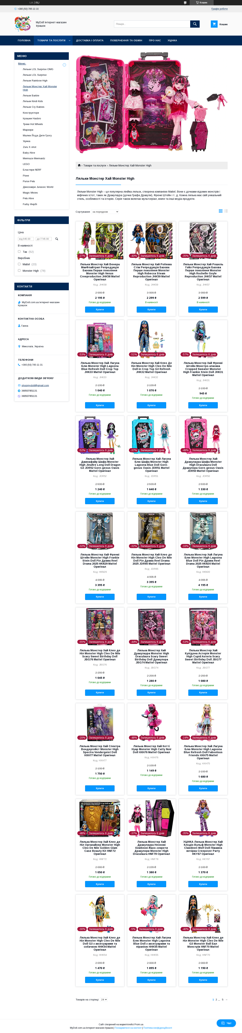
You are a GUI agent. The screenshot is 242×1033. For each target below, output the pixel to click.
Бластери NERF (32, 169)
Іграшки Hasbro (32, 118)
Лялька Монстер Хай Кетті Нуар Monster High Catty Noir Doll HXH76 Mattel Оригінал (151, 749)
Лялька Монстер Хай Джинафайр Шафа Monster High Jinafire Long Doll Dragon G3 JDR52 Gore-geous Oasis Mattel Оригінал (99, 464)
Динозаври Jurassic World (38, 187)
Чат (226, 1023)
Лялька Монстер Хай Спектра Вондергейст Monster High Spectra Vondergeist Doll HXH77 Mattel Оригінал (99, 751)
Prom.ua (138, 1024)
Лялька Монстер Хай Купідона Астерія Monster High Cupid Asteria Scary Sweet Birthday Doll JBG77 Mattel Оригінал (203, 656)
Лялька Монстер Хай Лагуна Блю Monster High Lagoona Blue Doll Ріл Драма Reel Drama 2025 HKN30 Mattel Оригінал (203, 560)
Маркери (28, 129)
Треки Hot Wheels (33, 124)
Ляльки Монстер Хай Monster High (40, 88)
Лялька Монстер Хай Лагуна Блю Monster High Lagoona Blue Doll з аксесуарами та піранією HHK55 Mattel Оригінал (151, 943)
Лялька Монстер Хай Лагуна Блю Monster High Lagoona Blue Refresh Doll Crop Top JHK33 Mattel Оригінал (100, 367)
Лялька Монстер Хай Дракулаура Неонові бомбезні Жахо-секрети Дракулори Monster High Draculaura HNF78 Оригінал (151, 847)
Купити (100, 309)
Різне (26, 175)
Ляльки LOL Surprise (35, 74)
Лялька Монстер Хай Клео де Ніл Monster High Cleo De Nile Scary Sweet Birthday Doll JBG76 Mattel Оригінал (100, 655)
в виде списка (226, 212)
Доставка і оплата (89, 40)
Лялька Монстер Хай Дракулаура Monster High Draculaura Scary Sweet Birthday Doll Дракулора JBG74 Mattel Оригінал (151, 656)
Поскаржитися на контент (128, 1028)
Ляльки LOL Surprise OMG (38, 69)
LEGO (26, 164)
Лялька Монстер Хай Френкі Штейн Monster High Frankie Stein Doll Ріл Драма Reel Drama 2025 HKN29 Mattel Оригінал (99, 560)
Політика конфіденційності (157, 1028)
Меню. (22, 63)
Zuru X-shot (29, 147)
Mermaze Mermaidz (34, 158)
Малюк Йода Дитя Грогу (37, 135)
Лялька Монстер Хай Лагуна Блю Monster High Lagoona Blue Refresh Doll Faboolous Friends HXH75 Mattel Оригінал (203, 752)
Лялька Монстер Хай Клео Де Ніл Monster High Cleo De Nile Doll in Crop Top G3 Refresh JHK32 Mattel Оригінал (151, 367)
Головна (24, 40)
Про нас (155, 40)
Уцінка (172, 40)
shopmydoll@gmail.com (35, 385)
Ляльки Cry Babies (33, 106)
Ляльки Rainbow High (35, 80)
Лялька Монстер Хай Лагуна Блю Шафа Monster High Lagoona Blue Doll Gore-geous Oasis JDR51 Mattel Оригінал (151, 464)
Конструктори (31, 112)
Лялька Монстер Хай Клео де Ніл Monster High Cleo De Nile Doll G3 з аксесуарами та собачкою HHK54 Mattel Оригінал (100, 943)
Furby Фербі (30, 204)
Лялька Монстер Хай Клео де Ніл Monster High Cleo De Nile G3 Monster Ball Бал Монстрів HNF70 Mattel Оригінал (203, 943)
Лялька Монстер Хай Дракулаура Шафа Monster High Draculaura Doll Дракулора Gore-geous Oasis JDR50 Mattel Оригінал (203, 464)
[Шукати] (195, 24)
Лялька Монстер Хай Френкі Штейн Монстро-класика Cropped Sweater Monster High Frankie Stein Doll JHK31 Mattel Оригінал (203, 369)
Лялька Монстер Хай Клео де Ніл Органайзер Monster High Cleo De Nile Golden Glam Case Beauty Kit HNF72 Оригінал (100, 847)
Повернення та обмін (126, 40)
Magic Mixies (30, 192)
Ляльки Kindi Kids (33, 101)
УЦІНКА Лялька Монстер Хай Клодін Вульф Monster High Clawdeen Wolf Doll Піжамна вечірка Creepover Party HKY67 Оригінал (203, 847)
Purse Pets (29, 181)
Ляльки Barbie (31, 95)
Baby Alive (29, 152)
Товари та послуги (51, 40)
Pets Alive (28, 198)
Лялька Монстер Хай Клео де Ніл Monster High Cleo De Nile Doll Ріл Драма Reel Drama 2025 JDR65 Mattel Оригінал (151, 559)
